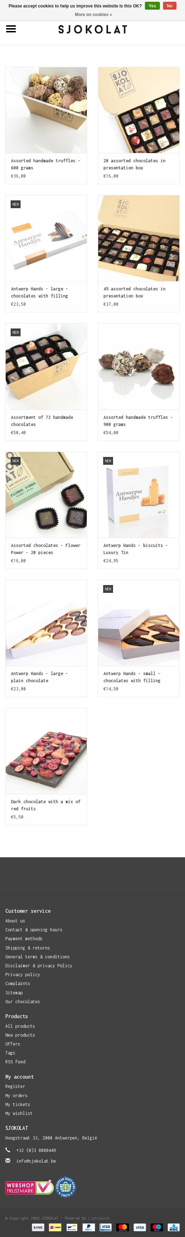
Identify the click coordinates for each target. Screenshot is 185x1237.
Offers (12, 1044)
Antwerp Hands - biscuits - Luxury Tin (135, 549)
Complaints (17, 983)
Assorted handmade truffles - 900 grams (138, 421)
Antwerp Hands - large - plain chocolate (39, 677)
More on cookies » (93, 14)
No (170, 6)
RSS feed (15, 1061)
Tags (10, 1053)
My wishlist (19, 1113)
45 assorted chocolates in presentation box (134, 292)
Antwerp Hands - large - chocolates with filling (39, 292)
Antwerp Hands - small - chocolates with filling (132, 677)
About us (15, 920)
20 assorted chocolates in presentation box (134, 164)
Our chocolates (22, 1001)
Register (15, 1086)
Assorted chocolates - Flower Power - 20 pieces (45, 549)
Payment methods (24, 938)
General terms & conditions (37, 956)
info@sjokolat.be (36, 1161)
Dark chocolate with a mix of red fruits (45, 805)
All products (20, 1026)
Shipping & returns (27, 948)
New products (20, 1035)
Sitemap (14, 992)
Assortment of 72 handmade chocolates (42, 421)
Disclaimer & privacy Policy (38, 965)
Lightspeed (99, 1218)
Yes (152, 6)
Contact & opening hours (33, 929)
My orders (16, 1095)
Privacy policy (22, 974)
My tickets (17, 1104)
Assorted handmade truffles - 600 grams (45, 164)
